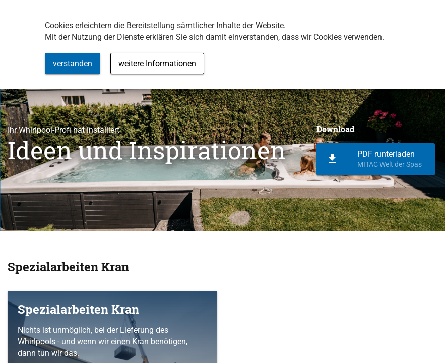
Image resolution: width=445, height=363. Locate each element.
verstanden (72, 63)
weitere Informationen (157, 63)
